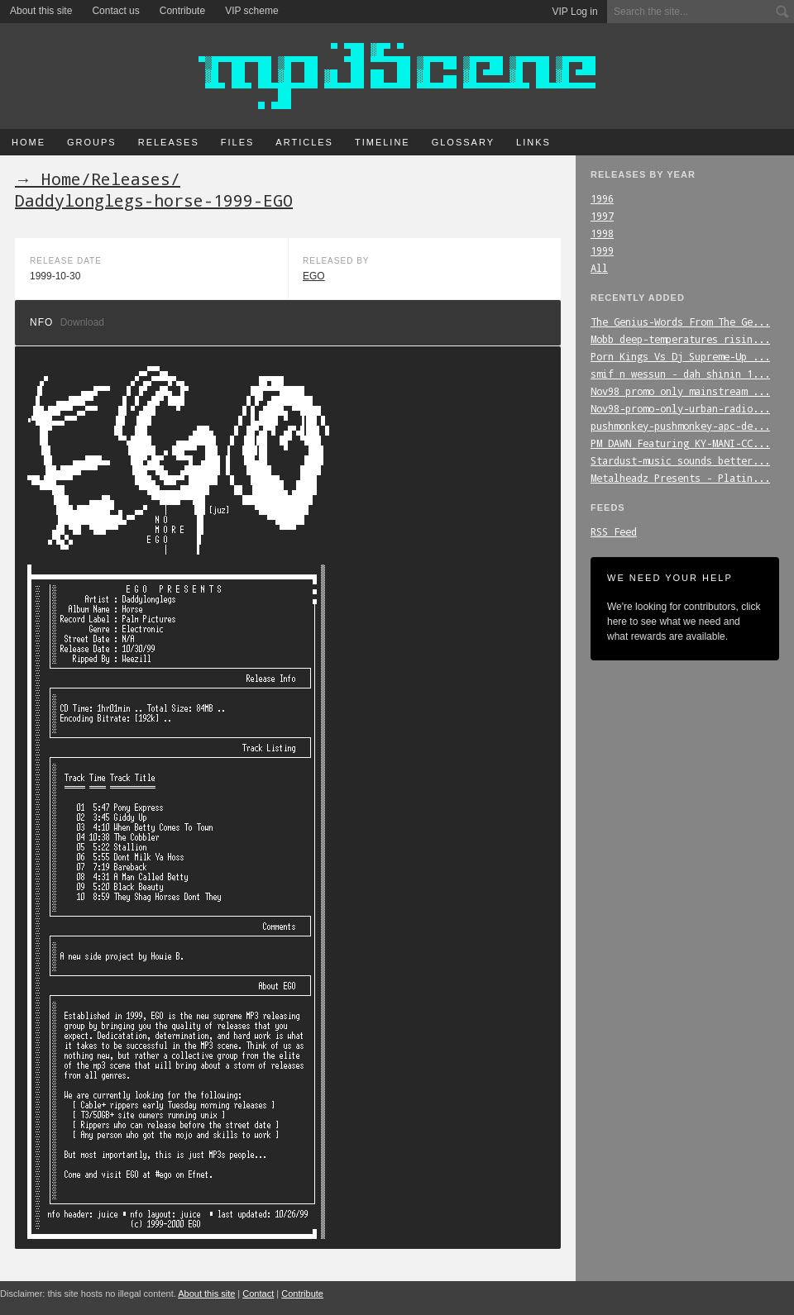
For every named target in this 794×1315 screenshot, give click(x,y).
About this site (41, 11)
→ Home (48, 178)
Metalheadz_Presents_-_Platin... (680, 477)
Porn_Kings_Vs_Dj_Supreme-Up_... (680, 356)
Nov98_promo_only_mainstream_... (680, 391)
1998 (602, 233)
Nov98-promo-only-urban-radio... (680, 408)
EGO (314, 276)
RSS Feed (614, 531)
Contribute (182, 11)
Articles (304, 142)
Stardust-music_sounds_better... (680, 460)
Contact (258, 1293)
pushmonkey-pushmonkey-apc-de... (680, 425)
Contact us (115, 11)
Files (238, 142)
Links (533, 142)
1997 (602, 215)
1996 (602, 198)
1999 (602, 250)
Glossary (463, 142)
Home (28, 142)
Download (82, 322)
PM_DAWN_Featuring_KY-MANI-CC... (680, 443)
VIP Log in (575, 11)
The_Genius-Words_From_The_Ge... (680, 321)
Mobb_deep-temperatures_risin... (680, 338)
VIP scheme (251, 11)
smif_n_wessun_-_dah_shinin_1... (680, 373)
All (599, 267)
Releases (168, 142)
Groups (92, 142)
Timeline (382, 142)
